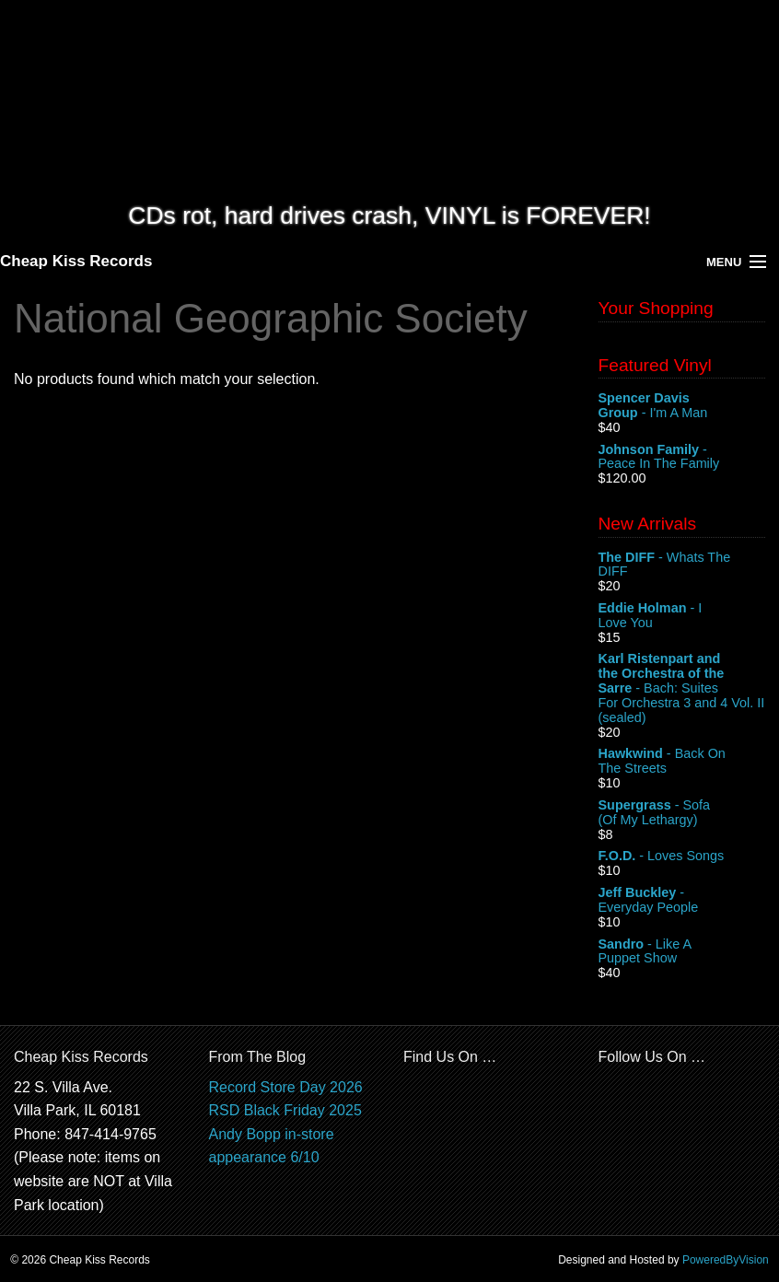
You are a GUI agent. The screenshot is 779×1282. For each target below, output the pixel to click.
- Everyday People (682, 900)
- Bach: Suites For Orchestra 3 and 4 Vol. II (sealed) (682, 688)
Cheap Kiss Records (76, 261)
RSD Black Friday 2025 (285, 1110)
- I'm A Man (682, 406)
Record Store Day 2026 (286, 1087)
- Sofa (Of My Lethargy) (682, 813)
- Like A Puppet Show (682, 952)
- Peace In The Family (682, 457)
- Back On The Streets (682, 761)
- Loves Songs (682, 856)
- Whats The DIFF (682, 565)
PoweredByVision (725, 1259)
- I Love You (682, 616)
